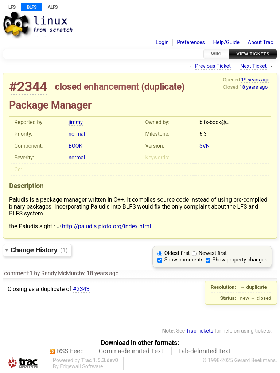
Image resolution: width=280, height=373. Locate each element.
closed (68, 86)
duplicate (163, 86)
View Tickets (253, 54)
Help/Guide (226, 42)
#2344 (28, 86)
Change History (39, 250)
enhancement (111, 86)
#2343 (81, 288)
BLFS (31, 7)
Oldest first (177, 253)
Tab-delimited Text (204, 351)
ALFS (53, 7)
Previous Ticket (213, 66)
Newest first (213, 253)
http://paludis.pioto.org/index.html (104, 226)
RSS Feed (70, 351)
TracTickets (199, 331)
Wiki (216, 54)
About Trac (260, 42)
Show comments (184, 260)
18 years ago (254, 87)
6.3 (203, 134)
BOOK (75, 146)
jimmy (76, 122)
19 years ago (255, 79)
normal (77, 134)
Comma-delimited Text (131, 351)
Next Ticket (253, 66)
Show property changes (240, 260)
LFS (11, 7)
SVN (204, 146)
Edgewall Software (81, 367)
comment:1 (18, 273)
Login (162, 42)
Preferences (191, 42)
